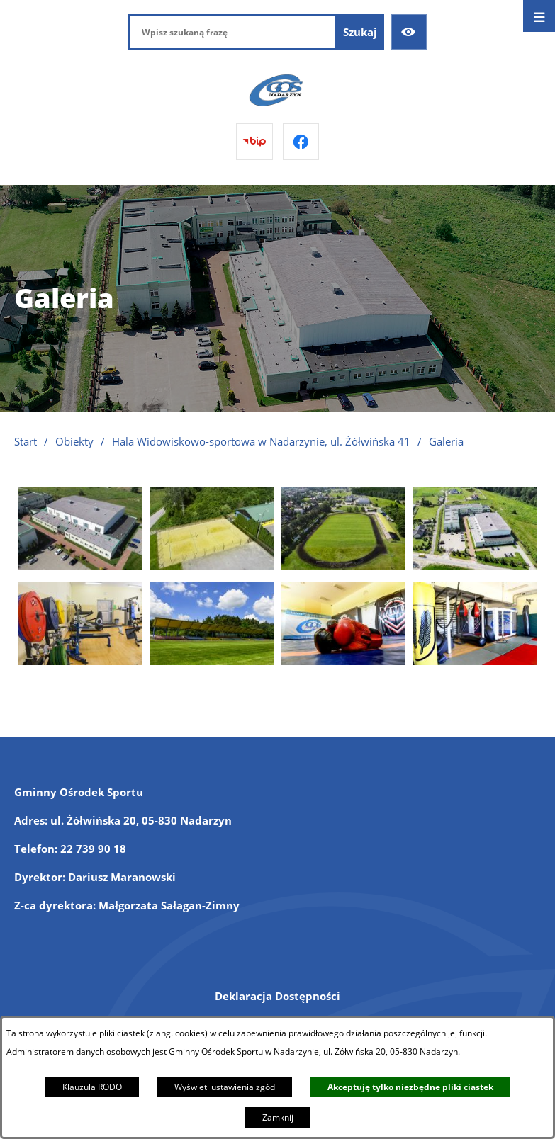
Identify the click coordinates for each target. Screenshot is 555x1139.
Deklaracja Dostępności (277, 996)
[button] (80, 566)
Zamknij (277, 1117)
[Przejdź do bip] (254, 141)
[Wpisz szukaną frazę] (232, 32)
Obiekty (74, 441)
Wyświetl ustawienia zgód (224, 1087)
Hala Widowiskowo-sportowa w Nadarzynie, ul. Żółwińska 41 (261, 441)
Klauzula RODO (92, 1087)
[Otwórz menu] (539, 16)
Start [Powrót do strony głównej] (25, 441)
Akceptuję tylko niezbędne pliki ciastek (410, 1087)
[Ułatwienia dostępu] (409, 32)
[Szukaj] (360, 32)
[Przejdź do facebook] (301, 141)
